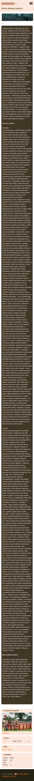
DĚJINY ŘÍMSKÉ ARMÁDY (12, 8)
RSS (14, 776)
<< (5, 741)
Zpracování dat (7, 776)
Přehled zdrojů (7, 749)
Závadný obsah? (23, 774)
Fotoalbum (5, 733)
